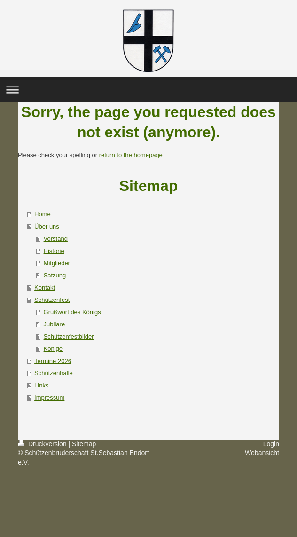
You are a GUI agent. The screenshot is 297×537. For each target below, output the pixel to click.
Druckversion (43, 444)
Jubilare (54, 324)
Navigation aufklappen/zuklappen (148, 89)
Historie (54, 250)
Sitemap (84, 444)
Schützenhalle (53, 373)
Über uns (46, 226)
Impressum (49, 397)
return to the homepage (131, 154)
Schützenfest (52, 299)
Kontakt (44, 287)
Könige (53, 348)
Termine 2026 (52, 360)
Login (271, 444)
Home (42, 214)
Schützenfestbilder (69, 336)
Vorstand (56, 238)
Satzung (55, 275)
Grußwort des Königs (72, 312)
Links (41, 385)
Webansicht (262, 453)
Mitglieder (57, 263)
